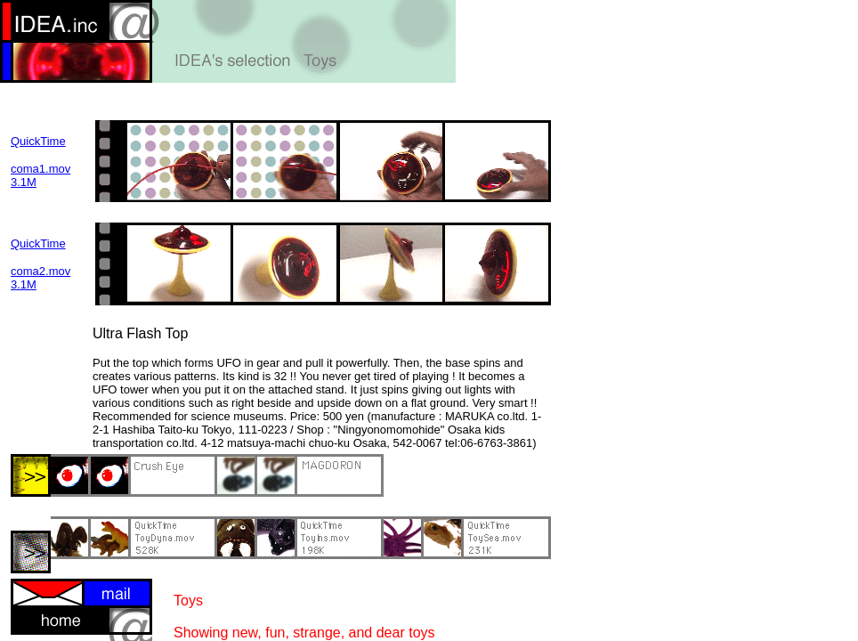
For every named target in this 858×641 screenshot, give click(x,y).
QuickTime (38, 141)
